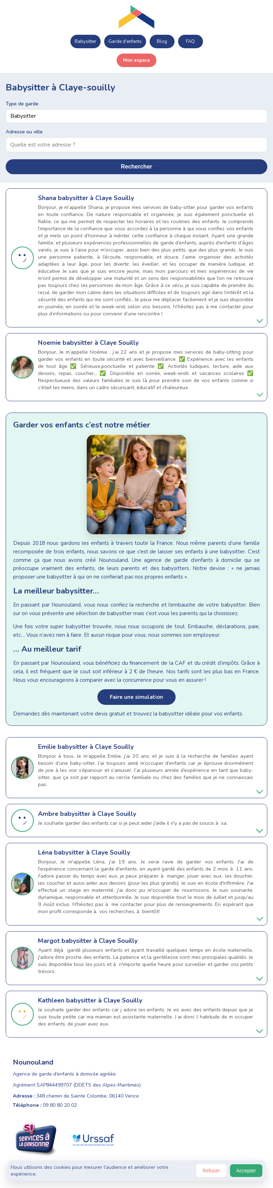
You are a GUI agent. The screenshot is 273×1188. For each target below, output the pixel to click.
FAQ (190, 41)
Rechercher (136, 167)
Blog (162, 41)
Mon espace (136, 60)
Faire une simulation (136, 697)
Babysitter (85, 41)
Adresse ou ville (24, 131)
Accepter (246, 1170)
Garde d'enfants (125, 41)
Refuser (211, 1170)
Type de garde (22, 103)
